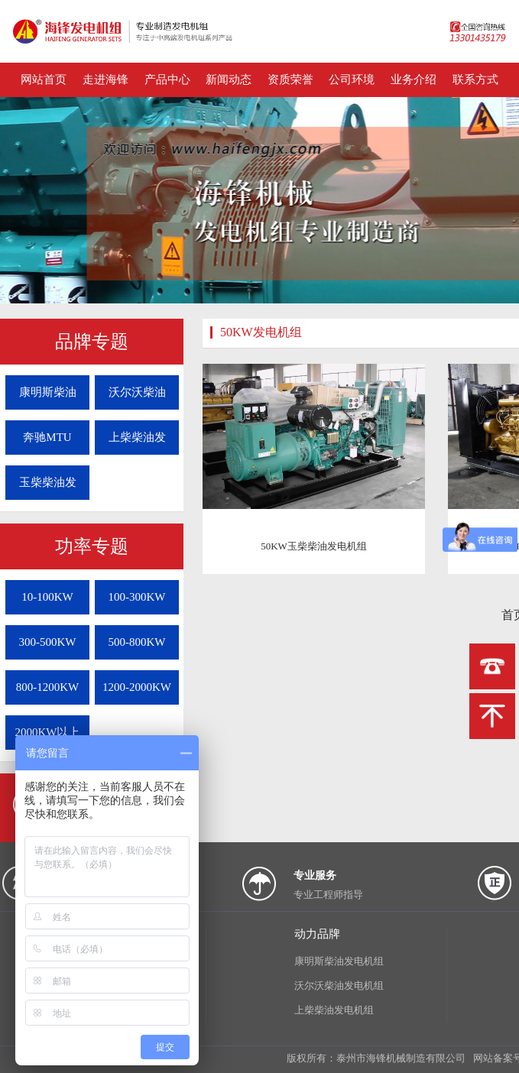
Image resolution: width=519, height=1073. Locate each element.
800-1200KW (47, 687)
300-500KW (47, 642)
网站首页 (43, 79)
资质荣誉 (290, 79)
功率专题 (91, 546)
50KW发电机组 (261, 332)
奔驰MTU (47, 437)
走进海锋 (105, 79)
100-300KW (137, 597)
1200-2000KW (136, 687)
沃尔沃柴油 (137, 392)
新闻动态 (228, 79)
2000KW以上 (47, 732)
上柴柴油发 (137, 437)
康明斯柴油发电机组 (339, 961)
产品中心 (167, 79)
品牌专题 (91, 342)
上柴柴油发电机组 (334, 1010)
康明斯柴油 (47, 392)
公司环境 (352, 79)
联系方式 (475, 79)
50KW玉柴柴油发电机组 (314, 546)
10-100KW (47, 597)
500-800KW (137, 642)
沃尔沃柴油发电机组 (339, 985)
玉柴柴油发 (47, 482)
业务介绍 (413, 79)
